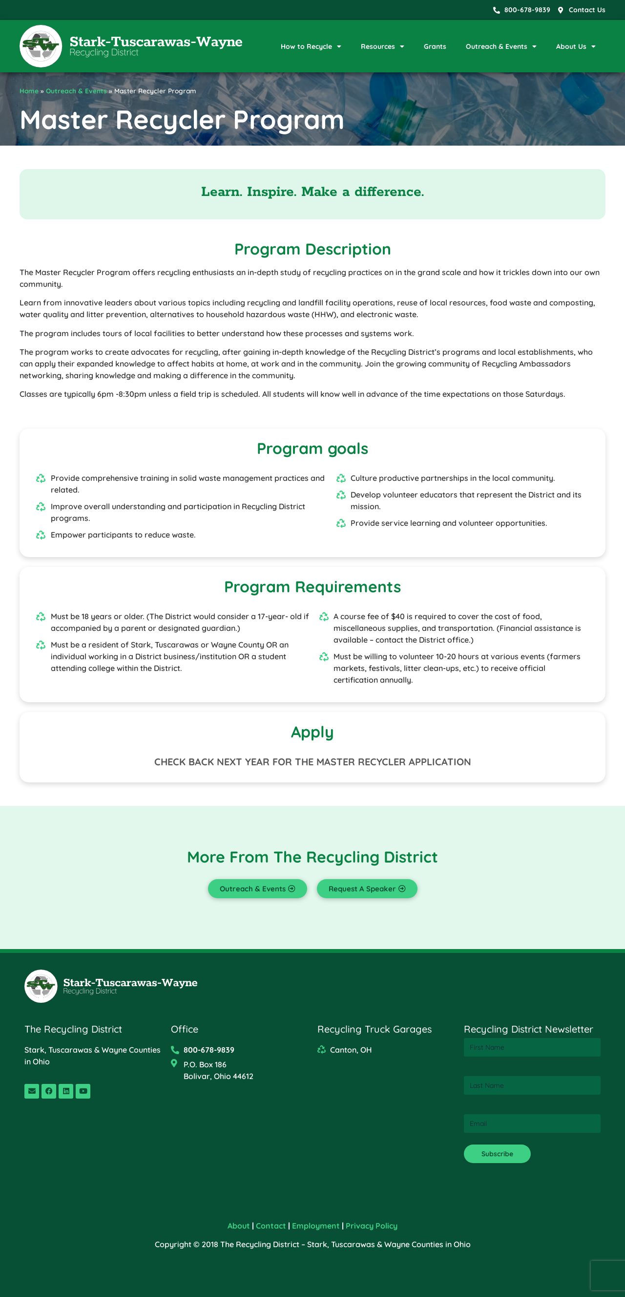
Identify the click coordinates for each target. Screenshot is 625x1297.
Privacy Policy (371, 1226)
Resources (382, 46)
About (239, 1226)
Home (29, 90)
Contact (271, 1226)
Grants (435, 46)
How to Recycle (311, 46)
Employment (316, 1226)
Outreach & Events (501, 46)
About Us (576, 46)
